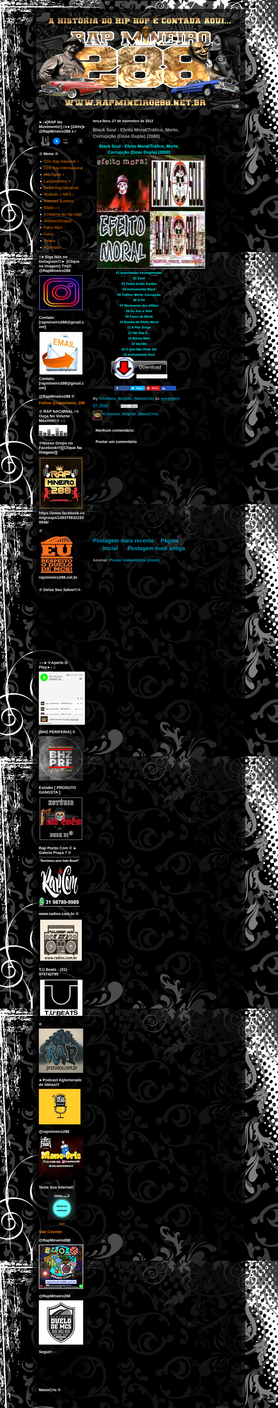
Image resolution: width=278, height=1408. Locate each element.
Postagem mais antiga (156, 548)
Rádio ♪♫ (52, 207)
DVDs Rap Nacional (61, 188)
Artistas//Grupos (58, 221)
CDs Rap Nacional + (61, 161)
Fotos (49, 234)
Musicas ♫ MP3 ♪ (59, 194)
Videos (50, 241)
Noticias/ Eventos (59, 201)
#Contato (52, 247)
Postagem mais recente (123, 541)
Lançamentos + (57, 181)
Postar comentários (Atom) (135, 560)
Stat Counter (50, 1232)
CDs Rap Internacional (63, 168)
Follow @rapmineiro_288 (62, 403)
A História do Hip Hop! (63, 214)
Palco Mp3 (53, 227)
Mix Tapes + (54, 174)
